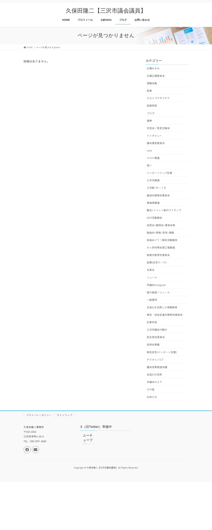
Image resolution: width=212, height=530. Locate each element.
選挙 (149, 120)
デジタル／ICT (155, 359)
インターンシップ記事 (159, 173)
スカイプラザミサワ (158, 98)
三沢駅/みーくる (156, 187)
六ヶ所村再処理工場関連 (161, 247)
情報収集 (152, 83)
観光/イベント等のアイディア (164, 210)
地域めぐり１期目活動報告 (162, 240)
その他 (151, 389)
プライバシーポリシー (39, 415)
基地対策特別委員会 (158, 195)
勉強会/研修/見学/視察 (160, 232)
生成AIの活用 (154, 374)
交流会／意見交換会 (158, 128)
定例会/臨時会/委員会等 (161, 225)
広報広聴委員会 (156, 76)
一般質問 (152, 300)
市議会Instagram (156, 285)
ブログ (151, 113)
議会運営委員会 (156, 143)
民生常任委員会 (156, 337)
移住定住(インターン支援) (162, 352)
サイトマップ (64, 415)
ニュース (152, 277)
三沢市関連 (153, 180)
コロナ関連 (153, 158)
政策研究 (152, 105)
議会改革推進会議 (157, 367)
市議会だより (154, 382)
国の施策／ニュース (158, 292)
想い (149, 165)
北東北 (151, 270)
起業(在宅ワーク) (157, 262)
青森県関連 (153, 203)
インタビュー (154, 135)
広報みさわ (153, 68)
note (149, 150)
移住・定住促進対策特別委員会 (165, 314)
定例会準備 (153, 344)
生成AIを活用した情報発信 (162, 307)
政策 (149, 90)
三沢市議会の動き (157, 329)
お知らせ (152, 397)
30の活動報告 (154, 217)
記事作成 (152, 322)
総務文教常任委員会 (158, 255)
